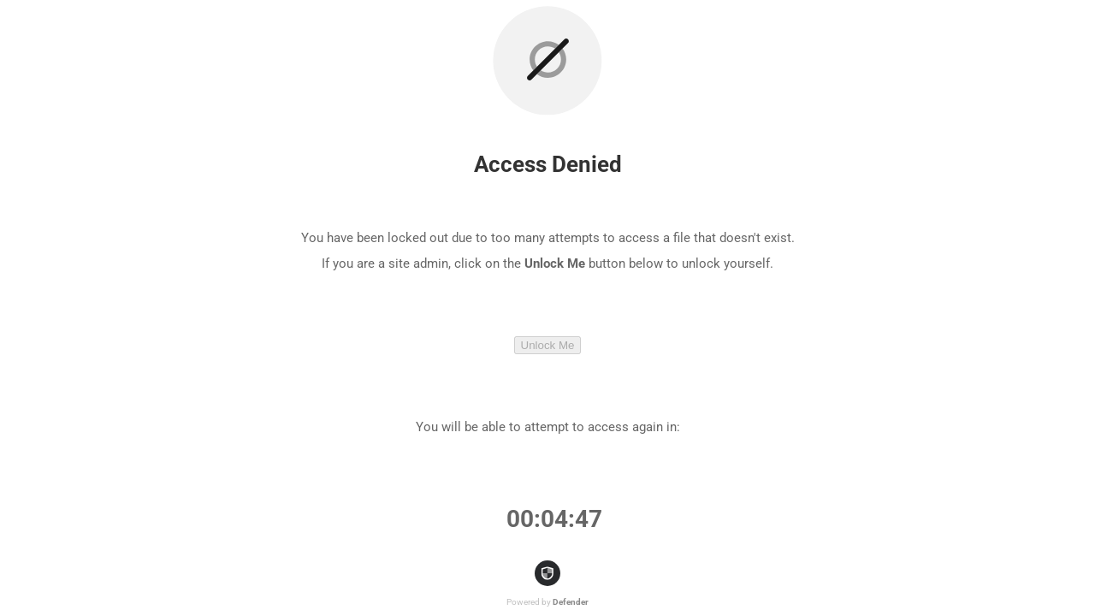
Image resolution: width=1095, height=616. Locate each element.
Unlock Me (548, 345)
